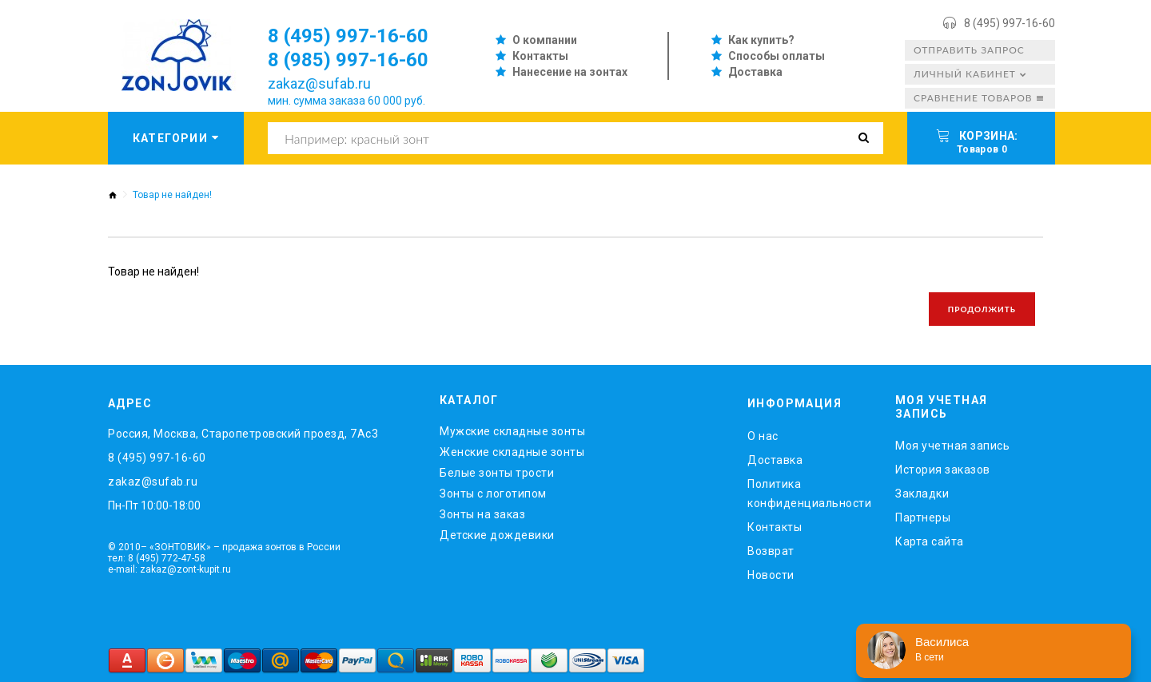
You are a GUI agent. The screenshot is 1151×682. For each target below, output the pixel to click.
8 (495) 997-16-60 (1009, 23)
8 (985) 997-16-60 (348, 60)
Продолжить (982, 309)
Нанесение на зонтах (569, 71)
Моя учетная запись (952, 445)
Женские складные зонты (512, 452)
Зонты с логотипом (493, 493)
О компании (544, 40)
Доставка (755, 71)
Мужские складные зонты (512, 431)
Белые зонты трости (497, 472)
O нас (763, 436)
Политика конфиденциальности (809, 494)
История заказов (942, 469)
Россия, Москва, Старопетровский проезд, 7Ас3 (243, 433)
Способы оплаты (776, 56)
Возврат (771, 551)
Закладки (922, 493)
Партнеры (922, 517)
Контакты (540, 56)
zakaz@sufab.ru (319, 83)
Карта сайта (929, 541)
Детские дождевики (497, 535)
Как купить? (761, 40)
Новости (771, 575)
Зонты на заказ (482, 514)
